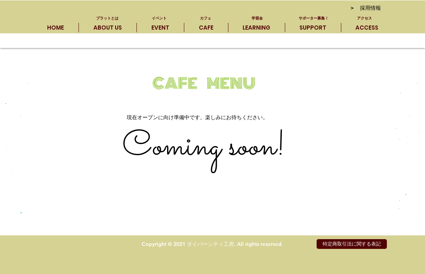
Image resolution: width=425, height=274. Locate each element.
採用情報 (365, 8)
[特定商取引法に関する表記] (352, 244)
